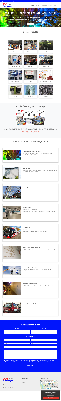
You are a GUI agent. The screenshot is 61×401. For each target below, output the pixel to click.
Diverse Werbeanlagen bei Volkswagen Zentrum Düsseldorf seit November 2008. (37, 269)
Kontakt (50, 5)
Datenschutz (24, 382)
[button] (49, 384)
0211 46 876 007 (5, 1)
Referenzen (44, 5)
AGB (22, 383)
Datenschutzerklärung (14, 360)
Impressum (24, 380)
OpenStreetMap (52, 388)
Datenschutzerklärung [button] (50, 395)
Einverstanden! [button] (50, 397)
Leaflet (48, 388)
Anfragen (55, 5)
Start (32, 5)
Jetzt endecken (30, 24)
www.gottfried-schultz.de (27, 270)
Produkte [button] (37, 5)
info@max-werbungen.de (16, 1)
